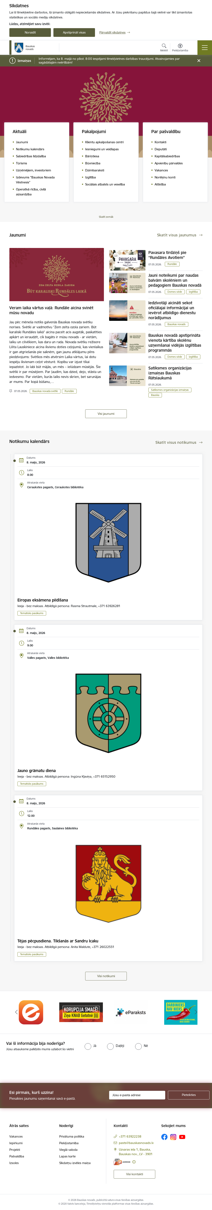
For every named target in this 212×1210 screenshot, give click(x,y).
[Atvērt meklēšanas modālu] (164, 48)
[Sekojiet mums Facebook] (164, 1137)
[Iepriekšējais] (16, 1012)
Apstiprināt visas (74, 32)
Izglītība (193, 291)
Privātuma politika (71, 1136)
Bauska (155, 395)
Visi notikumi (106, 976)
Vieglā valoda (68, 1150)
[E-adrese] (122, 1161)
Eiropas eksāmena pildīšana (42, 600)
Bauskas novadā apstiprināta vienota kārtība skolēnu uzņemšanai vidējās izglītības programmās (174, 343)
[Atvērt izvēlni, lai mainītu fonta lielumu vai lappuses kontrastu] (180, 48)
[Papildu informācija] (134, 1161)
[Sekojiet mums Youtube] (182, 1136)
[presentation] (34, 1067)
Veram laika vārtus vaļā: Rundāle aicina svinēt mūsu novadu (51, 310)
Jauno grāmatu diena (36, 770)
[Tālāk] (196, 1012)
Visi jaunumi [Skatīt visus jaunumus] (106, 414)
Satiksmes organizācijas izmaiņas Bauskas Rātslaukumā (170, 373)
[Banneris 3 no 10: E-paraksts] (131, 1012)
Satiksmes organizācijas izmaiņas (170, 389)
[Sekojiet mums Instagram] (173, 1137)
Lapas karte (67, 1156)
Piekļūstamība (69, 1143)
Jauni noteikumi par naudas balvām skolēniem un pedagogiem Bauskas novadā (174, 280)
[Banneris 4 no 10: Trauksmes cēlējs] (180, 1012)
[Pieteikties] (189, 1095)
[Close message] (198, 60)
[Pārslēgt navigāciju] (204, 47)
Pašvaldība (16, 1156)
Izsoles (14, 1163)
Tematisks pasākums (31, 613)
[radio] (90, 1045)
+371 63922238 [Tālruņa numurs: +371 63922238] (130, 1136)
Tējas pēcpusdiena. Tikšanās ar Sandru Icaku (57, 940)
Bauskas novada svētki (45, 391)
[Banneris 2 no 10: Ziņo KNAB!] (81, 1012)
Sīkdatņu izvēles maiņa (75, 1163)
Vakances (16, 1136)
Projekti (14, 1150)
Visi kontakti (134, 1174)
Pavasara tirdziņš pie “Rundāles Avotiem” (167, 255)
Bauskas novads (177, 324)
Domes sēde (175, 291)
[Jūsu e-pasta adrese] (137, 1095)
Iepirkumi (15, 1143)
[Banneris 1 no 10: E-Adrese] (31, 1012)
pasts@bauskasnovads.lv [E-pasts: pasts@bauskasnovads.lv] (136, 1143)
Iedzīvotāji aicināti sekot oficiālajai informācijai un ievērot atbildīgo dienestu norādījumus (172, 310)
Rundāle (69, 391)
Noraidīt (30, 32)
